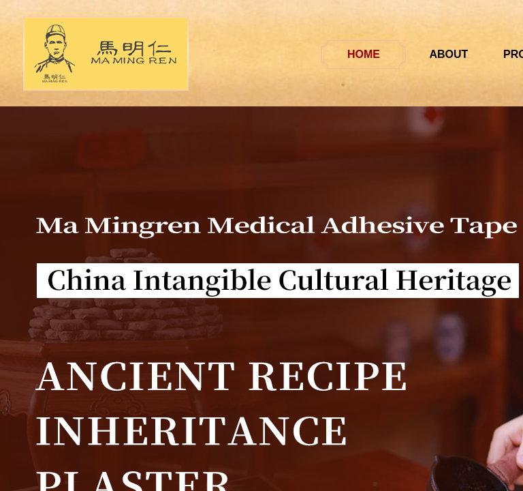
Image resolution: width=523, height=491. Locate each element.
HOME (376, 54)
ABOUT (462, 54)
